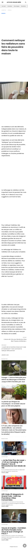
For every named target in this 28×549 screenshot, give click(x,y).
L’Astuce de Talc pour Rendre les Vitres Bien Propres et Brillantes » (15, 340)
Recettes (23, 6)
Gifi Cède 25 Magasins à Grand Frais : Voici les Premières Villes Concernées (12, 497)
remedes (10, 6)
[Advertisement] (14, 26)
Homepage (3, 10)
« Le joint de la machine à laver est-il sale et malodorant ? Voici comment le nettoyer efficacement (13, 348)
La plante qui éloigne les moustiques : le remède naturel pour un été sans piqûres (13, 404)
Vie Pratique (4, 456)
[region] (14, 67)
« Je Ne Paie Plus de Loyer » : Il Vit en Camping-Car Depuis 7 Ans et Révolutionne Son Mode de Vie (13, 464)
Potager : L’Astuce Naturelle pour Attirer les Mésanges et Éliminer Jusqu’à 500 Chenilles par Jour (13, 379)
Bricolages (16, 6)
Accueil (4, 6)
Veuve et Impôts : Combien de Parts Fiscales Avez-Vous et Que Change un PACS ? (13, 531)
